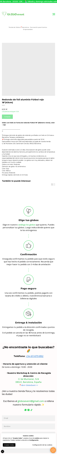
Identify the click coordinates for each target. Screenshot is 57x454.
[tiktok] (31, 410)
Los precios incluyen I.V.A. (10, 111)
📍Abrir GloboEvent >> (28, 385)
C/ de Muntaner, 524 (28, 379)
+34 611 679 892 (34, 356)
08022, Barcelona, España (28, 381)
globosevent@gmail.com (31, 401)
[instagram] (28, 410)
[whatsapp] (25, 410)
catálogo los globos (26, 224)
